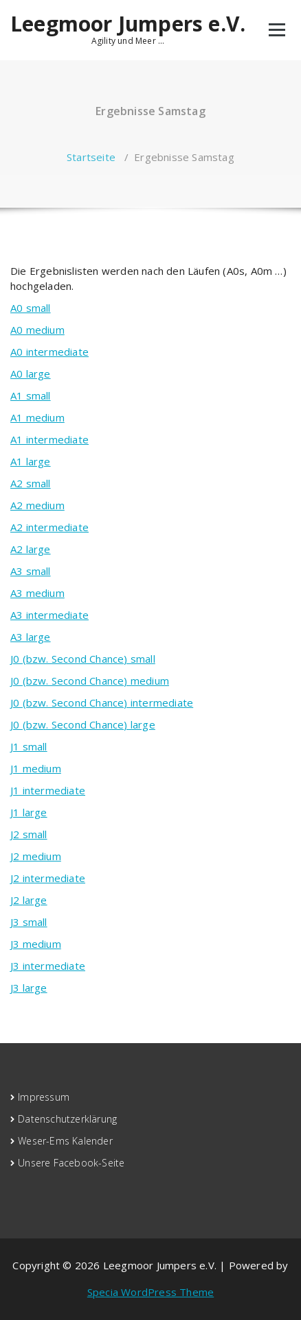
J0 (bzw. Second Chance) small (82, 658)
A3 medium (37, 593)
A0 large (30, 373)
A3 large (30, 637)
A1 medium (37, 417)
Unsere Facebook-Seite (71, 1162)
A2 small (30, 483)
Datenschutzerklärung (67, 1118)
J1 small (28, 746)
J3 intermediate (47, 966)
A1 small (30, 395)
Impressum (43, 1096)
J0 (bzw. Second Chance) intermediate (101, 702)
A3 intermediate (49, 615)
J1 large (28, 812)
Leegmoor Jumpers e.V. (127, 24)
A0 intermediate (49, 351)
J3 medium (35, 944)
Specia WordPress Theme (150, 1292)
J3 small (28, 922)
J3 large (28, 987)
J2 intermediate (47, 878)
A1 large (30, 461)
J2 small (28, 834)
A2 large (30, 549)
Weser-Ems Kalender (65, 1140)
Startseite (91, 157)
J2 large (28, 900)
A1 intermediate (49, 439)
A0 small (30, 308)
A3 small (30, 571)
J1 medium (35, 768)
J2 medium (35, 856)
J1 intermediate (47, 790)
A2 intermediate (49, 527)
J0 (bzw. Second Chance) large (82, 724)
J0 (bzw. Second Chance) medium (89, 680)
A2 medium (37, 505)
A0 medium (37, 330)
